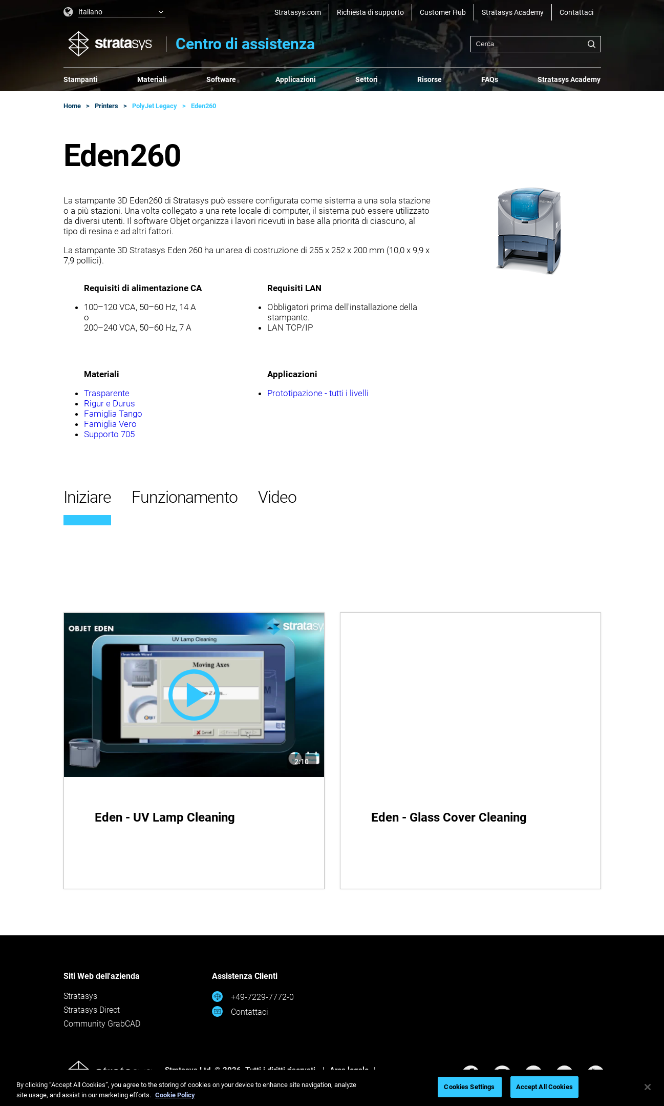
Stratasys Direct (91, 1010)
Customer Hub (443, 12)
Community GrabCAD (101, 1024)
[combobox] (536, 44)
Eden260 (203, 106)
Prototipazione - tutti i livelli (318, 393)
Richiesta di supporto (370, 12)
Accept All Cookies (544, 1087)
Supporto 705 (109, 434)
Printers (106, 106)
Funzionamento (185, 497)
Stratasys (80, 996)
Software (221, 79)
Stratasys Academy (513, 12)
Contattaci (576, 12)
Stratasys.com (297, 12)
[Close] (647, 1087)
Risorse (429, 79)
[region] (332, 1088)
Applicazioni (295, 79)
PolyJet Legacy (154, 106)
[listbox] (114, 12)
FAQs (489, 79)
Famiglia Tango (113, 413)
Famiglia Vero (110, 424)
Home (72, 106)
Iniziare (87, 497)
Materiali (152, 79)
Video (277, 497)
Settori (366, 79)
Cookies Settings (469, 1087)
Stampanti (80, 79)
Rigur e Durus (109, 403)
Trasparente (107, 393)
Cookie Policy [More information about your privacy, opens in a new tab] (175, 1095)
